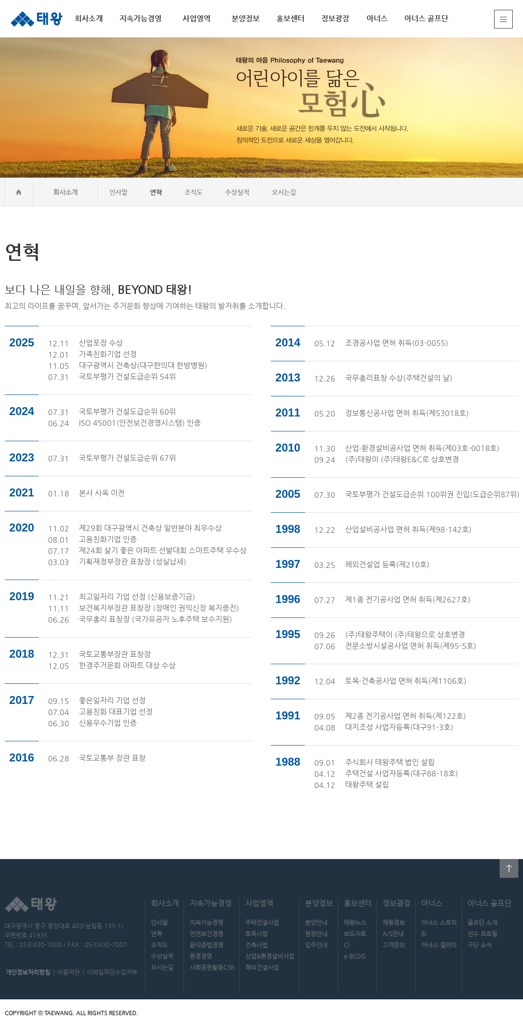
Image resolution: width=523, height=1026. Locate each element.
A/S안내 (392, 933)
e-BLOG (354, 956)
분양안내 (316, 922)
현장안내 (316, 933)
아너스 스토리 (439, 922)
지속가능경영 (141, 18)
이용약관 (68, 972)
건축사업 (256, 944)
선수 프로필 (482, 933)
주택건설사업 (262, 922)
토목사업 (256, 933)
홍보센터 (290, 18)
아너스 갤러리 (439, 944)
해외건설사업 (262, 967)
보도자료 (355, 933)
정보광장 (335, 18)
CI (346, 944)
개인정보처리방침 (28, 972)
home (18, 192)
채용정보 (393, 922)
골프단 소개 (482, 922)
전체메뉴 (503, 19)
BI (423, 933)
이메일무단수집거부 (112, 972)
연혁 (156, 192)
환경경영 (201, 956)
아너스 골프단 (426, 18)
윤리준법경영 (206, 944)
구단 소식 (479, 944)
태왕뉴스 (355, 922)
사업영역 (197, 18)
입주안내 (316, 944)
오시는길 (284, 192)
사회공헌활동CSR (212, 967)
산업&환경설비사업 (269, 956)
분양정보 (246, 18)
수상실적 (237, 192)
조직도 (193, 192)
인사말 (118, 192)
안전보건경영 (206, 933)
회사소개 (89, 18)
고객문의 (393, 944)
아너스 (377, 18)
